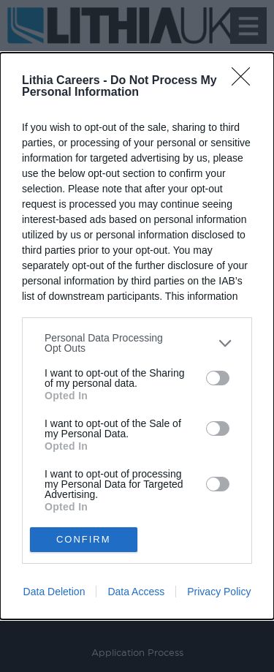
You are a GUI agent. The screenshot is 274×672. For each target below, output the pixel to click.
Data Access (135, 591)
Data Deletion (54, 591)
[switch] (217, 378)
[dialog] (137, 336)
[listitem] (137, 343)
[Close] (245, 81)
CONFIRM (83, 539)
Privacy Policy (219, 591)
